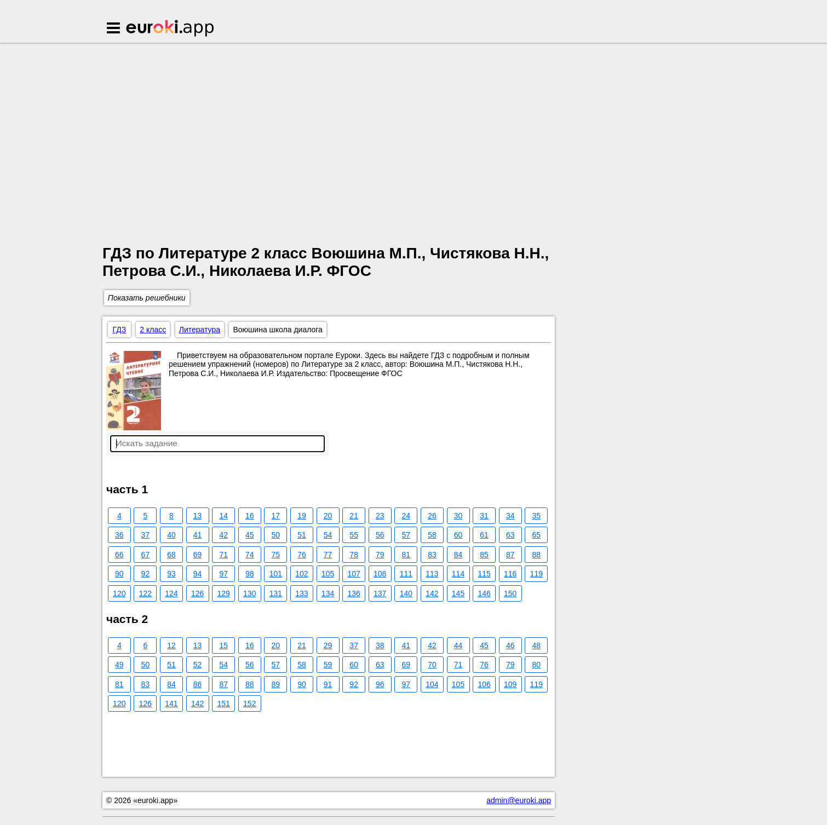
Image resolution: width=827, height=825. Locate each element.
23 (380, 515)
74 (249, 554)
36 (119, 534)
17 (276, 515)
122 (145, 593)
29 (328, 645)
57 (406, 534)
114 (458, 573)
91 (328, 684)
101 (275, 573)
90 (119, 573)
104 (432, 684)
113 (432, 573)
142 (432, 593)
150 (510, 593)
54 (328, 534)
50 (276, 534)
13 (197, 515)
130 (249, 593)
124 (171, 593)
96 (380, 684)
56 (380, 534)
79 (380, 554)
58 (432, 534)
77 (328, 554)
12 (171, 645)
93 (171, 573)
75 (276, 554)
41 (197, 534)
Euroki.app (170, 29)
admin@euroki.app (518, 800)
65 (536, 534)
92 (145, 573)
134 (327, 593)
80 (536, 664)
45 (249, 534)
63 (510, 534)
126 (197, 593)
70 (432, 664)
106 (484, 684)
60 (458, 534)
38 (380, 645)
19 (301, 515)
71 (223, 554)
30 (458, 515)
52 (197, 664)
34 (510, 515)
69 (197, 554)
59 (328, 664)
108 (380, 573)
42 (223, 534)
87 (510, 554)
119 (536, 573)
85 (484, 554)
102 (301, 573)
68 (171, 554)
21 (353, 515)
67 (145, 554)
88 (536, 554)
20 (328, 515)
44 (458, 645)
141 (171, 703)
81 (406, 554)
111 (406, 573)
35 (536, 515)
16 (249, 515)
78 (353, 554)
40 (171, 534)
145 (458, 593)
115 (484, 573)
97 (223, 573)
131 (275, 593)
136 (353, 593)
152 (249, 703)
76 (301, 554)
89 (276, 684)
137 (380, 593)
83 (432, 554)
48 (536, 645)
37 (145, 534)
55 (353, 534)
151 (223, 703)
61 (484, 534)
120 (119, 593)
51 (301, 534)
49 (119, 664)
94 (197, 573)
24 (406, 515)
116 (510, 573)
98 (249, 573)
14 (223, 515)
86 (197, 684)
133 (301, 593)
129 (223, 593)
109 (510, 684)
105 (327, 573)
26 (432, 515)
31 (484, 515)
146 (484, 593)
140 (406, 593)
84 (458, 554)
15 (223, 645)
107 (353, 573)
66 (119, 554)
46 (510, 645)
